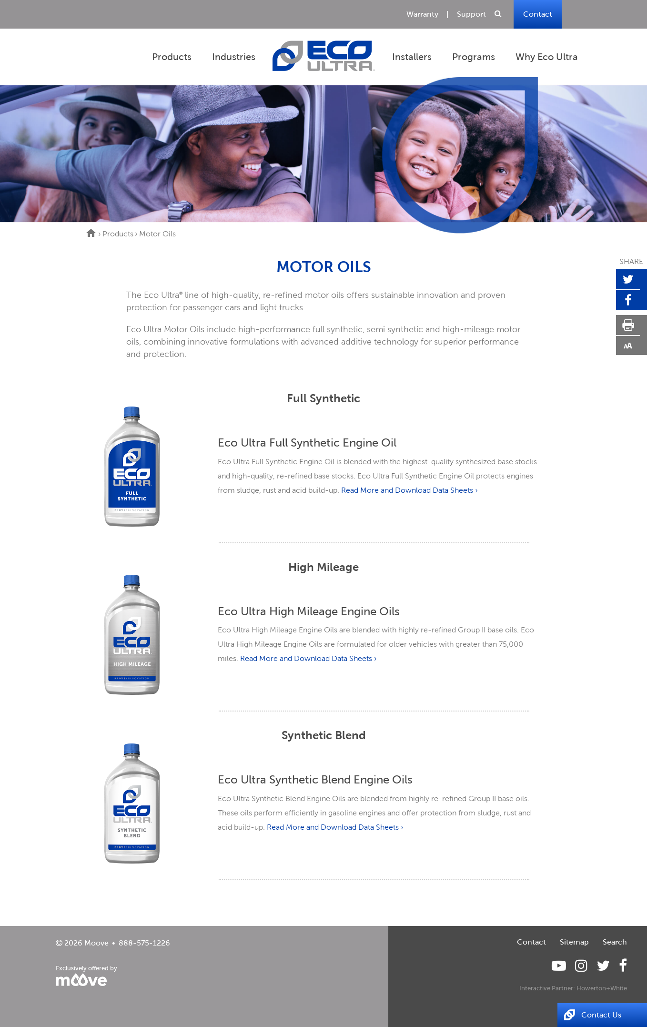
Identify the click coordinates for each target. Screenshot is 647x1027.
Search (615, 942)
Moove (96, 943)
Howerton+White (601, 988)
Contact (537, 14)
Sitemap (574, 942)
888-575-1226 (144, 943)
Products (117, 234)
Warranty (422, 14)
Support (471, 14)
